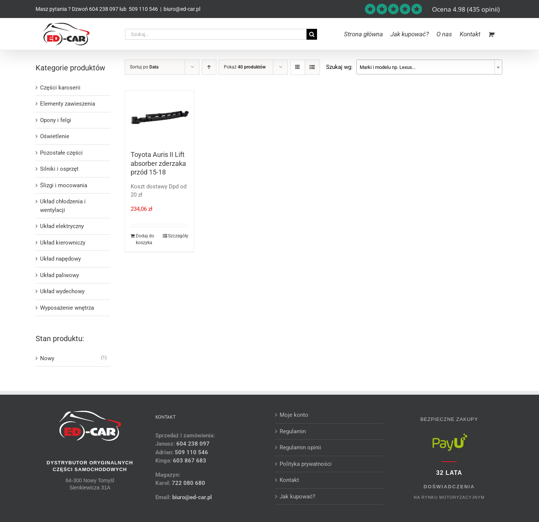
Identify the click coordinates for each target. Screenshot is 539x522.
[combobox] (429, 67)
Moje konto (294, 415)
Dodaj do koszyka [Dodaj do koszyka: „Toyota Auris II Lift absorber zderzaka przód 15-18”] (145, 239)
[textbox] (429, 67)
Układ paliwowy (59, 275)
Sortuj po (144, 67)
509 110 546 (143, 9)
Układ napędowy (60, 258)
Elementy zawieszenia (67, 103)
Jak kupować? (297, 496)
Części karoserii (60, 87)
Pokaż (245, 67)
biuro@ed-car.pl (182, 9)
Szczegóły (178, 236)
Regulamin (293, 431)
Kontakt (289, 480)
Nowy (47, 358)
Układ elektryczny (62, 226)
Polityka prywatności (306, 464)
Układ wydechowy (62, 291)
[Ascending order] (209, 67)
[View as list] (312, 67)
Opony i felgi (55, 120)
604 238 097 (103, 9)
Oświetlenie (54, 136)
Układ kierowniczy (62, 242)
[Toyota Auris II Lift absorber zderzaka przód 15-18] (159, 117)
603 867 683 (189, 460)
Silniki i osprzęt (59, 169)
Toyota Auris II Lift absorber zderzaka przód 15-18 (158, 163)
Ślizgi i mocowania (63, 185)
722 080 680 (187, 483)
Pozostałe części (61, 152)
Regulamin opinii (300, 447)
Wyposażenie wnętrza (67, 307)
